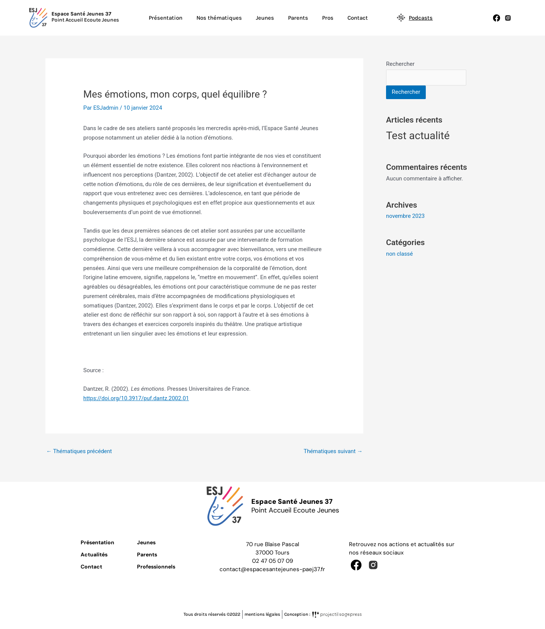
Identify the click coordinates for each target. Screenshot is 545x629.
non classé (399, 253)
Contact (357, 17)
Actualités (94, 554)
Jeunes (265, 17)
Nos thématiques (219, 17)
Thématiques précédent (79, 451)
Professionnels (156, 566)
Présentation (165, 17)
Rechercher (400, 64)
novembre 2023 (405, 216)
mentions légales (262, 614)
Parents (298, 17)
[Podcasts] (401, 17)
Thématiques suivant (333, 451)
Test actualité (418, 136)
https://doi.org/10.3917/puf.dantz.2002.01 (137, 398)
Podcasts (420, 17)
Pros (327, 17)
